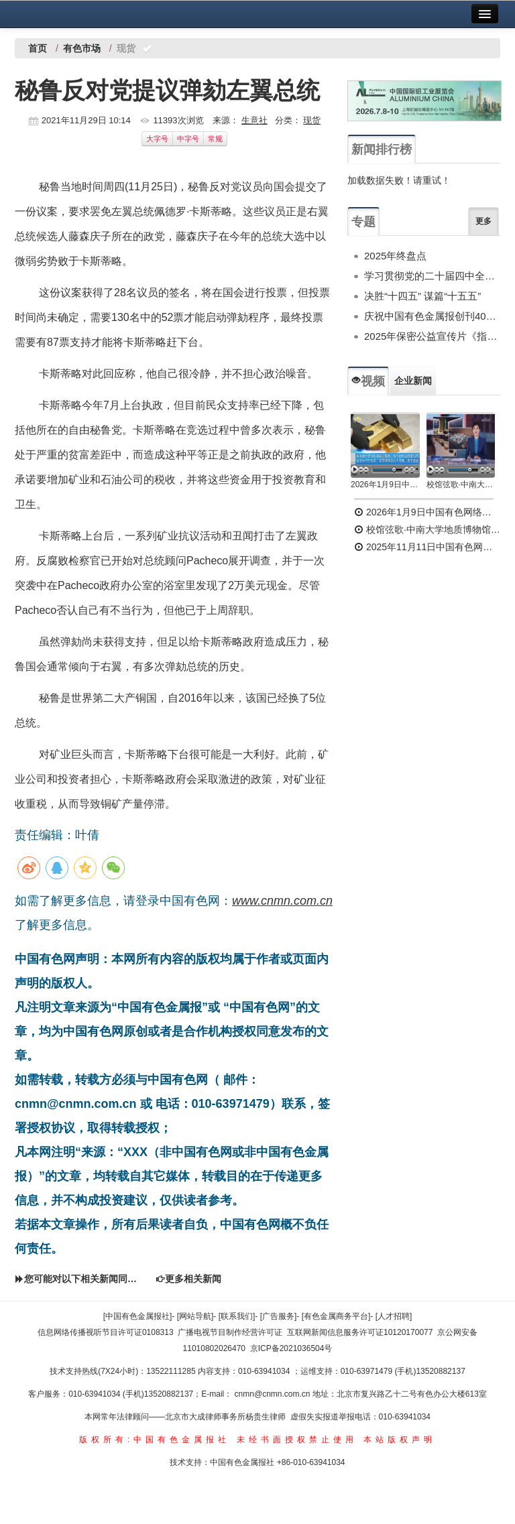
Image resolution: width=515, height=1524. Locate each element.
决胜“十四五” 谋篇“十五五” (422, 296)
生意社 (254, 120)
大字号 (157, 139)
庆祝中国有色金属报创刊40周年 (432, 316)
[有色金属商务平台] (336, 1316)
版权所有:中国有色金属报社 (154, 1439)
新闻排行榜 (381, 149)
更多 (483, 221)
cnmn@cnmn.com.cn (273, 1394)
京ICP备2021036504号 (291, 1348)
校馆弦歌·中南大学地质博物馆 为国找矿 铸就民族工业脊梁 (461, 484)
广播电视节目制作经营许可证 (230, 1332)
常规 (215, 139)
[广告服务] (278, 1316)
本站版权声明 (399, 1439)
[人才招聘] (394, 1316)
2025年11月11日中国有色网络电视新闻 (427, 547)
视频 (368, 381)
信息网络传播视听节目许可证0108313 (106, 1332)
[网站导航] (195, 1316)
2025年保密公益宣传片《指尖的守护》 (432, 336)
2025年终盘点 (395, 255)
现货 (312, 120)
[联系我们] (237, 1316)
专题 (363, 222)
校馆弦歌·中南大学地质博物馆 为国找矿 (427, 529)
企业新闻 (413, 380)
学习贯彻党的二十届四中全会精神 (432, 275)
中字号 (188, 139)
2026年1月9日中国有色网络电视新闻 (385, 484)
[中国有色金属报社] (137, 1316)
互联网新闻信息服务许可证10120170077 (360, 1332)
